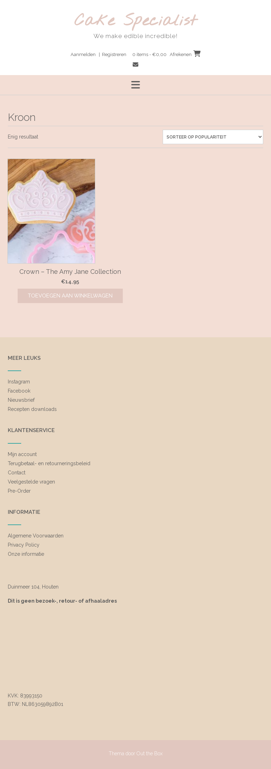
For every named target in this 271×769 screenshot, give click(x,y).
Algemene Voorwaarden (36, 536)
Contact (16, 472)
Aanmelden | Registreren (98, 54)
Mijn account (22, 454)
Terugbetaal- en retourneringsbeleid (49, 463)
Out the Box (150, 753)
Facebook (19, 391)
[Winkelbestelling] (213, 137)
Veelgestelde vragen (31, 482)
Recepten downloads (32, 409)
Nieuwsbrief (21, 400)
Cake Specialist (135, 21)
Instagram (19, 381)
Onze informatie (26, 554)
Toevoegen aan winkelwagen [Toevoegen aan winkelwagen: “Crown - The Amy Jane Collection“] (70, 296)
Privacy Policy (24, 545)
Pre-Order (19, 491)
